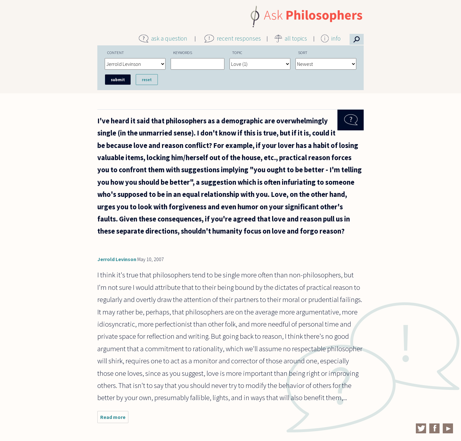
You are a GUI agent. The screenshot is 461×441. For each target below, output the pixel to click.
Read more (114, 418)
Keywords (182, 52)
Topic (237, 52)
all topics (296, 38)
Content (115, 52)
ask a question (169, 38)
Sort (302, 52)
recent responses (239, 38)
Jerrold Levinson (116, 259)
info (336, 38)
